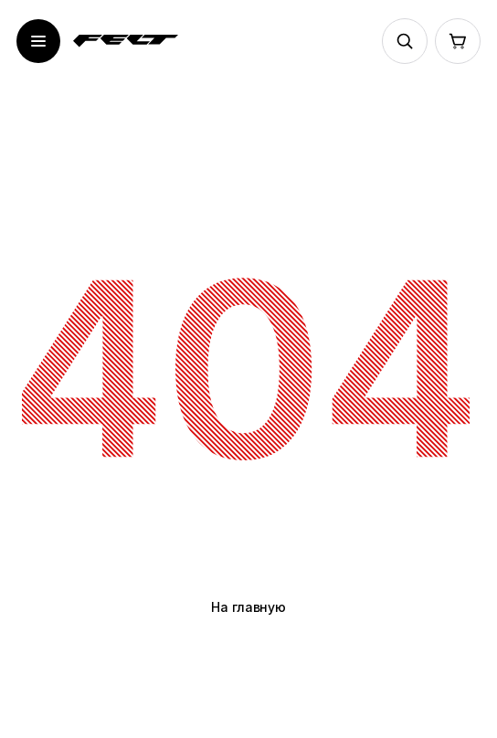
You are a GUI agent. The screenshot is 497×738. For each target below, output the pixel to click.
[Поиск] (405, 41)
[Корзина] (458, 41)
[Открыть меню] (38, 41)
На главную (248, 607)
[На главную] (125, 41)
